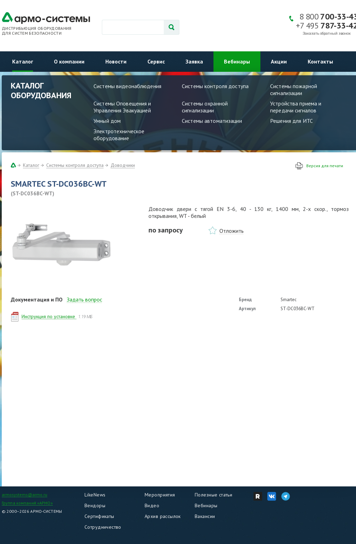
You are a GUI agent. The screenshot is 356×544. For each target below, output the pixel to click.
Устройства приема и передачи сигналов (295, 107)
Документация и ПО (37, 299)
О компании (69, 61)
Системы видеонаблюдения (127, 86)
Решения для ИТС (291, 120)
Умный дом (107, 120)
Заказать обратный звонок (327, 33)
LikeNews (94, 495)
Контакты (320, 61)
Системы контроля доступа (215, 86)
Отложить (231, 230)
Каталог (22, 61)
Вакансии (205, 516)
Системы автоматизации (212, 120)
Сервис (156, 61)
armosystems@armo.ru (24, 494)
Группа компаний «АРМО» (27, 502)
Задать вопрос (84, 299)
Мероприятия (160, 495)
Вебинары (237, 61)
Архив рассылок (163, 516)
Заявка (194, 61)
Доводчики (123, 165)
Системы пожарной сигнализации (293, 89)
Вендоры (94, 505)
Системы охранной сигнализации (205, 107)
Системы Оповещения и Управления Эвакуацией (122, 107)
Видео (152, 505)
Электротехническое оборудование (119, 135)
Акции (279, 61)
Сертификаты (99, 516)
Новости (116, 61)
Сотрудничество (102, 527)
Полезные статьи (213, 495)
